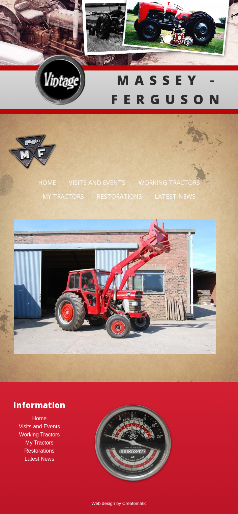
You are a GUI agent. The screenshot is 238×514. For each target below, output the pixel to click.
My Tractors (63, 196)
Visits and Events (97, 182)
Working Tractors (169, 182)
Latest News (175, 196)
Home (47, 182)
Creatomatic (134, 503)
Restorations (119, 196)
